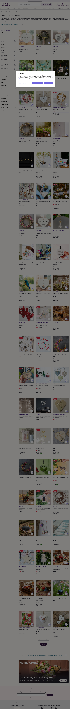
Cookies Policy (22, 78)
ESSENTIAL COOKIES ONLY (37, 83)
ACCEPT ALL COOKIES (48, 83)
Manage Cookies (22, 83)
